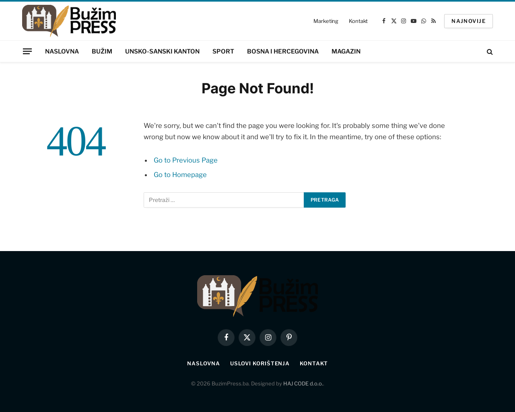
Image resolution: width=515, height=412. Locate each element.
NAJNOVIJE (468, 21)
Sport (223, 51)
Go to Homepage (180, 175)
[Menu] (27, 51)
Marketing (325, 21)
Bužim (102, 51)
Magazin (346, 51)
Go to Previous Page (186, 160)
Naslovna (62, 51)
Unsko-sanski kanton (162, 51)
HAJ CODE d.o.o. (303, 383)
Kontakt (358, 21)
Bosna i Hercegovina (283, 51)
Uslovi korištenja (260, 363)
